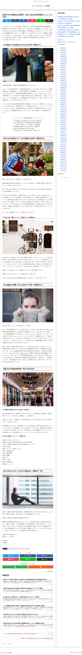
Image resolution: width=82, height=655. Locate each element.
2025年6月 (63, 70)
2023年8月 (63, 118)
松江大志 (23, 549)
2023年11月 (63, 111)
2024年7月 (63, 94)
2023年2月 (63, 131)
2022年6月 (63, 148)
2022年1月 (63, 159)
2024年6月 (63, 96)
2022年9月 (63, 142)
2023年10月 (63, 113)
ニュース (5, 549)
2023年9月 (63, 115)
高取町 (27, 549)
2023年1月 (63, 133)
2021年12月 (63, 161)
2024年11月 (63, 85)
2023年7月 (63, 120)
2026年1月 (63, 54)
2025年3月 (63, 76)
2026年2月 (63, 52)
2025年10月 (63, 61)
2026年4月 (63, 48)
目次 (25, 118)
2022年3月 (63, 155)
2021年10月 (63, 166)
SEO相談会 (11, 549)
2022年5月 (63, 150)
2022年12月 (63, 135)
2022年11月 (63, 137)
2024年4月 (63, 100)
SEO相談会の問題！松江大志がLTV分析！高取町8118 (27, 126)
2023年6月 (63, 122)
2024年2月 (63, 104)
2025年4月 (63, 74)
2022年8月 (63, 144)
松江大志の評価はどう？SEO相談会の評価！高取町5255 (27, 123)
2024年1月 (63, 107)
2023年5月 (63, 124)
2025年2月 (63, 78)
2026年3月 (63, 50)
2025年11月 (63, 59)
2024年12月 (63, 83)
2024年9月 (63, 89)
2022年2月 (63, 157)
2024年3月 (63, 102)
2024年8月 (63, 91)
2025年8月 (63, 65)
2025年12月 (63, 56)
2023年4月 (63, 126)
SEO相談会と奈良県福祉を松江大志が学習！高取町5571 (28, 121)
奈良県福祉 (17, 549)
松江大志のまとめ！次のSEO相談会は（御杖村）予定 (27, 130)
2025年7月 (63, 67)
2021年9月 (63, 168)
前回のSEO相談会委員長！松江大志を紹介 (24, 128)
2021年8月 (63, 170)
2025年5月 (63, 72)
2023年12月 (63, 109)
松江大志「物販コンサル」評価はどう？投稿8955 (28, 124)
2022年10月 (63, 139)
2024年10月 (63, 87)
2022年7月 (63, 146)
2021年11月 (63, 163)
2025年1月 (63, 80)
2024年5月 (63, 98)
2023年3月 (63, 128)
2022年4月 (63, 152)
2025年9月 (63, 63)
